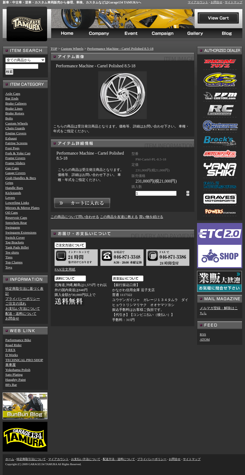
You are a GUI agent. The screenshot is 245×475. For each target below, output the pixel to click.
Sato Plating (14, 375)
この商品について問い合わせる (75, 217)
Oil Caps (11, 212)
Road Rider (13, 345)
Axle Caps (12, 94)
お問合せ (216, 2)
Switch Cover (15, 237)
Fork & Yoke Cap (17, 153)
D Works (11, 355)
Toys (8, 267)
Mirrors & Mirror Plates (22, 208)
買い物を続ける (151, 217)
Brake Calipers (16, 103)
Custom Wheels (72, 49)
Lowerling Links (17, 203)
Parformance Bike (18, 340)
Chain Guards (15, 128)
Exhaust (11, 138)
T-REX (10, 350)
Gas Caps (12, 168)
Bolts (9, 118)
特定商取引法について (31, 459)
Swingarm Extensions (20, 232)
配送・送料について (20, 314)
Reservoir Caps (16, 218)
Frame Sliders (15, 163)
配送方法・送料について (119, 459)
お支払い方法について (22, 309)
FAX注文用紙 (65, 269)
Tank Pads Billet (17, 247)
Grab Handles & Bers (20, 178)
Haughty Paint (15, 380)
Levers (10, 198)
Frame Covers (15, 158)
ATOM (205, 339)
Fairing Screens (16, 143)
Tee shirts (12, 252)
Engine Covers (15, 133)
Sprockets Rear (16, 223)
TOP (54, 49)
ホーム (9, 459)
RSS (203, 334)
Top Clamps (14, 262)
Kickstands (13, 193)
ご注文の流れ (15, 303)
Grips (9, 183)
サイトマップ (233, 2)
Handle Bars (14, 188)
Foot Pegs (12, 148)
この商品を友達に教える (119, 217)
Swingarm (12, 227)
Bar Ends (11, 98)
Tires (9, 257)
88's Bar (11, 385)
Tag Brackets (14, 242)
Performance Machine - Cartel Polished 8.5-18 (120, 49)
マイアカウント (198, 2)
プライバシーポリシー (22, 299)
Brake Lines (14, 108)
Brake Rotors (14, 113)
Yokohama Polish (17, 370)
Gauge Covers (15, 173)
